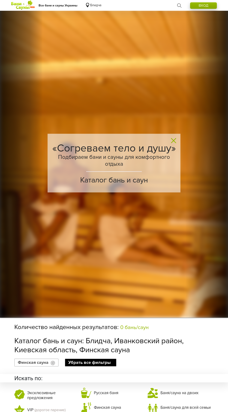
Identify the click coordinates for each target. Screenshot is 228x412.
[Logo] (23, 5)
